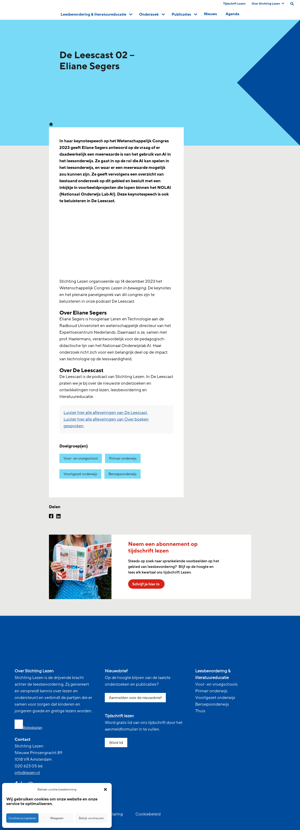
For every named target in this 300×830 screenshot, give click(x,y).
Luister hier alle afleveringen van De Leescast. (106, 412)
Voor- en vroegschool (81, 458)
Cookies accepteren (22, 818)
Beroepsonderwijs (122, 474)
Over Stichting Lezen (268, 4)
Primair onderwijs (122, 458)
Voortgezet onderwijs (80, 474)
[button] (105, 789)
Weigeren (57, 818)
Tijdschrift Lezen (234, 4)
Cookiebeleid (148, 814)
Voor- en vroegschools (216, 684)
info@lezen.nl (27, 772)
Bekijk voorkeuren (91, 818)
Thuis (200, 711)
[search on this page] (292, 3)
